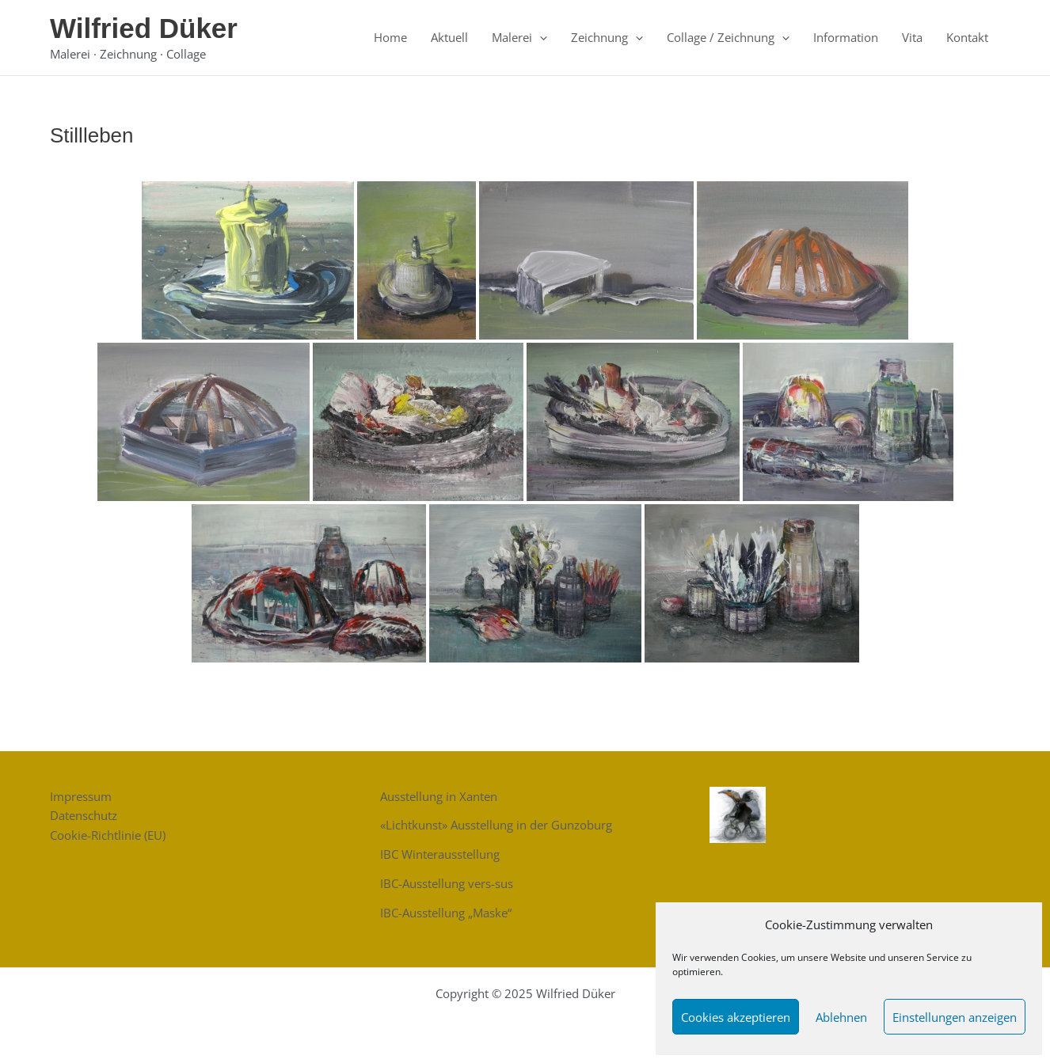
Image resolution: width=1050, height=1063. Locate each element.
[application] (539, 37)
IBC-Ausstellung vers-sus (446, 883)
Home (390, 37)
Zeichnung (607, 37)
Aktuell (449, 37)
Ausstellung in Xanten (438, 796)
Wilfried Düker (144, 28)
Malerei (519, 37)
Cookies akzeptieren (735, 1017)
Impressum (81, 796)
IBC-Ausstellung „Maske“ (446, 913)
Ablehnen (841, 1017)
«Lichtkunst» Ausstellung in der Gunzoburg (496, 825)
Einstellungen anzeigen (954, 1017)
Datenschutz (83, 815)
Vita (912, 37)
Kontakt (967, 37)
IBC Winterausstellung (440, 854)
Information (845, 37)
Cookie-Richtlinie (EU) (107, 835)
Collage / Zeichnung (728, 37)
